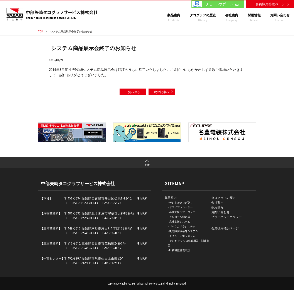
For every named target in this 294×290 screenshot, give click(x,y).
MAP (142, 198)
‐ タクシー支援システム (181, 236)
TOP (40, 31)
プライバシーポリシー (226, 217)
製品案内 (173, 18)
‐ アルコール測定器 (179, 216)
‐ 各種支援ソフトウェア (181, 212)
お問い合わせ (280, 18)
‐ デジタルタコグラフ (180, 202)
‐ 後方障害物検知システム (183, 231)
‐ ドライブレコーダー (180, 207)
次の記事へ (161, 92)
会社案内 (231, 18)
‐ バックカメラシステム (181, 226)
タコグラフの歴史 (203, 18)
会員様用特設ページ (225, 228)
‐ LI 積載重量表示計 (179, 250)
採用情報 (254, 18)
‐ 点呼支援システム (179, 221)
